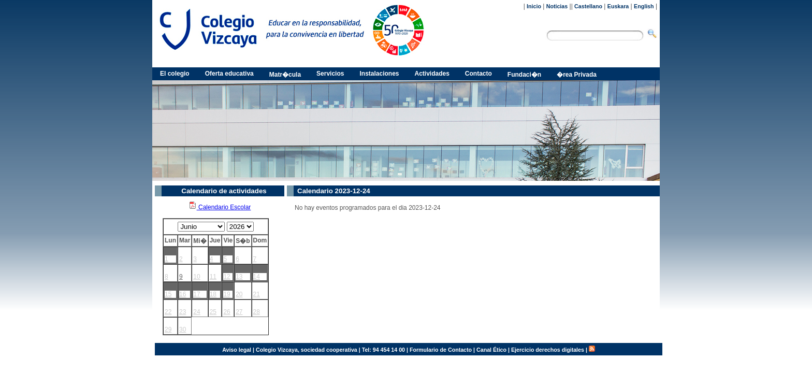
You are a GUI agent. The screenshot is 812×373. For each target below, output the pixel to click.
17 (196, 294)
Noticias (557, 6)
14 (256, 276)
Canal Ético (491, 350)
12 (226, 276)
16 (182, 294)
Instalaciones (379, 73)
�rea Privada (577, 74)
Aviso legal (236, 350)
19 (226, 294)
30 (182, 329)
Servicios (330, 73)
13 (239, 276)
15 (168, 294)
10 (196, 276)
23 (182, 311)
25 (213, 311)
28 (256, 311)
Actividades (432, 73)
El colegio (175, 73)
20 (239, 294)
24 (196, 311)
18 (213, 294)
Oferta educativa (229, 73)
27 (239, 311)
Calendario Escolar (220, 207)
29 (168, 329)
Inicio (534, 6)
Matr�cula (285, 74)
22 (168, 311)
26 (226, 311)
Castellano (588, 6)
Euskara (618, 6)
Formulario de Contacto (441, 350)
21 (256, 294)
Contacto (478, 73)
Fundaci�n (524, 74)
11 (213, 276)
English (644, 6)
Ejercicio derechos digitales (547, 350)
